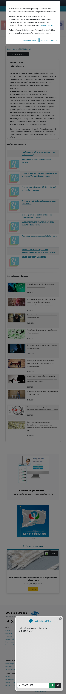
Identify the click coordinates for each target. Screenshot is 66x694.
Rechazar (44, 40)
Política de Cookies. (45, 25)
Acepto (54, 40)
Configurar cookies (30, 40)
